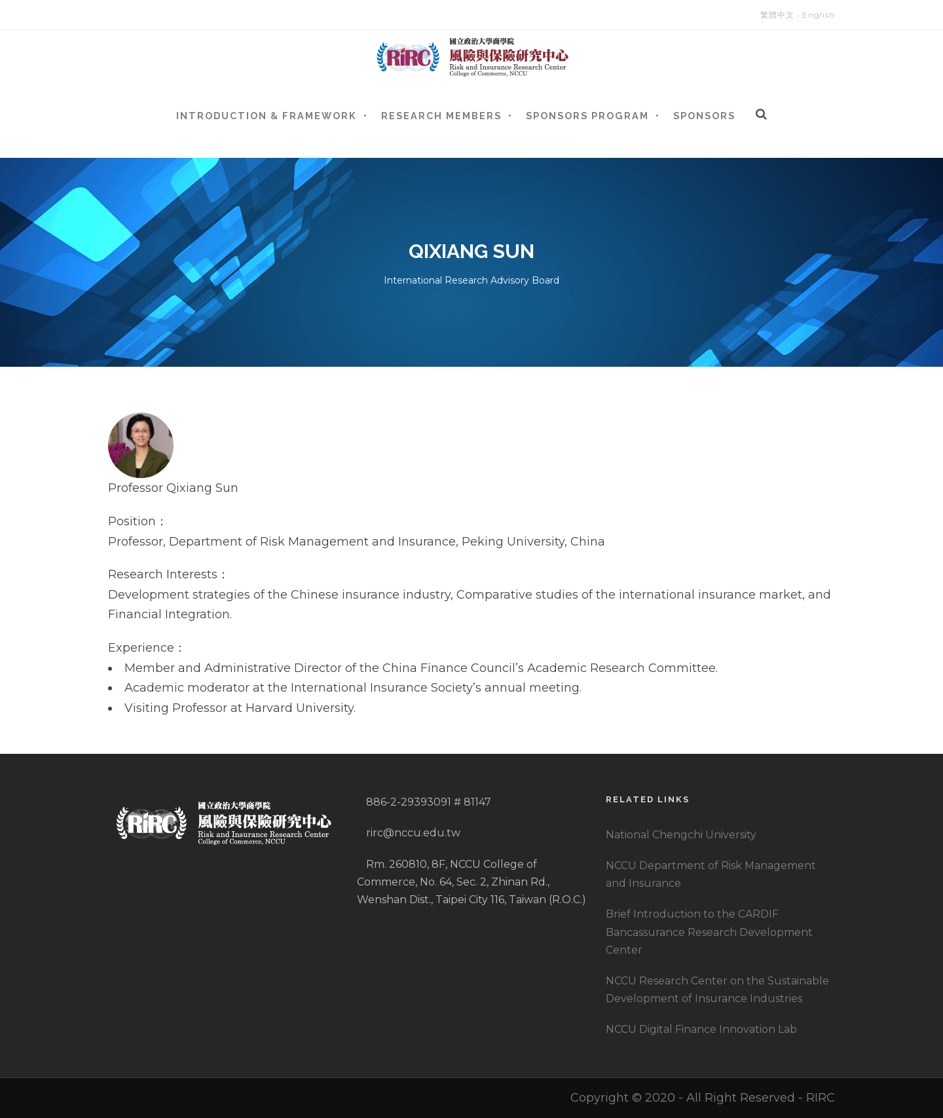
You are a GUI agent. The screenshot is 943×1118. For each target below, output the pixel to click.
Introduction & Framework (266, 115)
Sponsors (704, 115)
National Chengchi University (681, 835)
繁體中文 (777, 15)
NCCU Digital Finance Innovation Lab (701, 1029)
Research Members (441, 115)
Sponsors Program (587, 115)
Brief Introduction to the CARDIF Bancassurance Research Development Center (709, 932)
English (818, 15)
